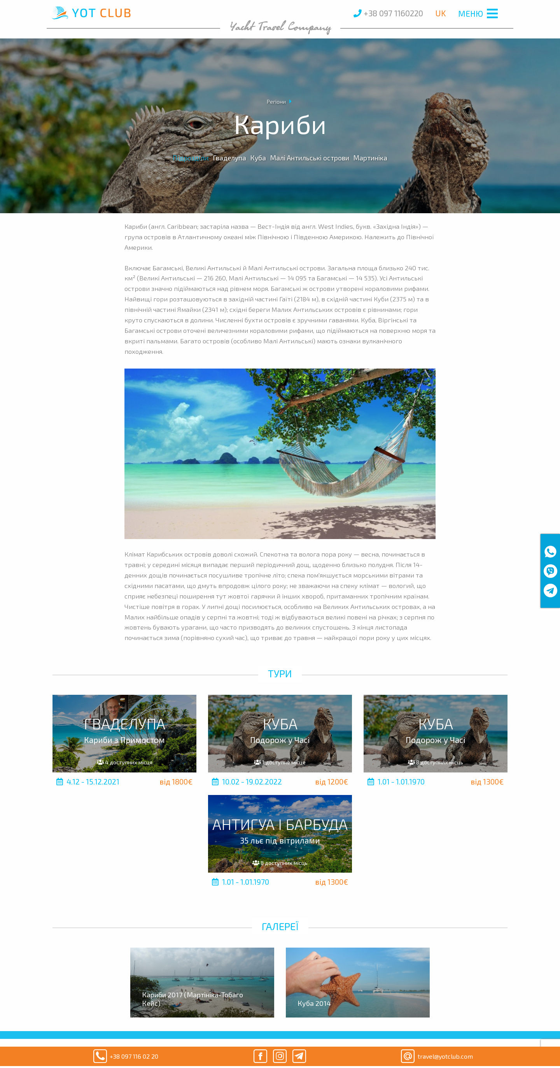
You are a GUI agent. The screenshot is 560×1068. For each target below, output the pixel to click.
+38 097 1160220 (388, 13)
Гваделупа (229, 157)
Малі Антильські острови (309, 157)
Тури (280, 673)
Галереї (280, 926)
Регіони (276, 101)
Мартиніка (370, 157)
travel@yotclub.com (435, 1056)
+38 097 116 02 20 (124, 1056)
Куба (258, 157)
